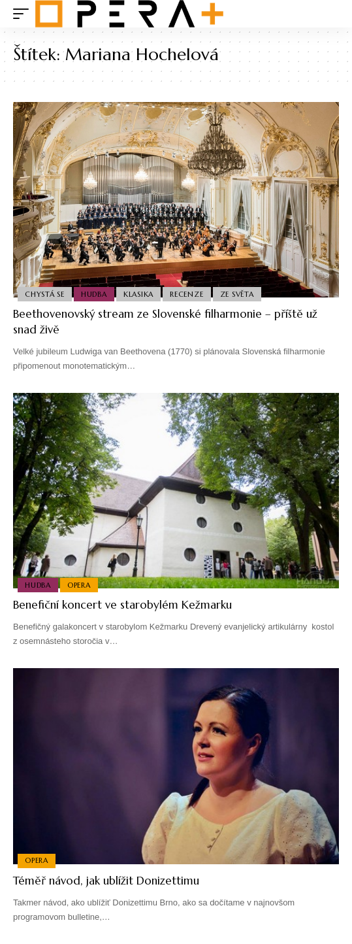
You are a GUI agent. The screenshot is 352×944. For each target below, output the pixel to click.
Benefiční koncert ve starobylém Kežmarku (122, 605)
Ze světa (237, 294)
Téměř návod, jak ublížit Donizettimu (106, 880)
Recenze (186, 294)
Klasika (138, 294)
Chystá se (45, 294)
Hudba (94, 294)
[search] (329, 14)
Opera (79, 585)
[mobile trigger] (24, 13)
